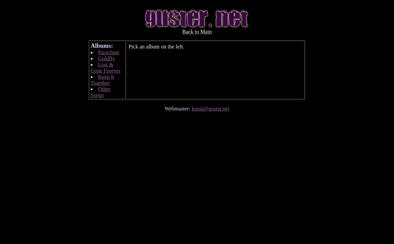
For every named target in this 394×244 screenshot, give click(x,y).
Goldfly (106, 58)
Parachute (109, 52)
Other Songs (100, 92)
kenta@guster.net (210, 108)
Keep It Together (103, 80)
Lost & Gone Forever (106, 68)
